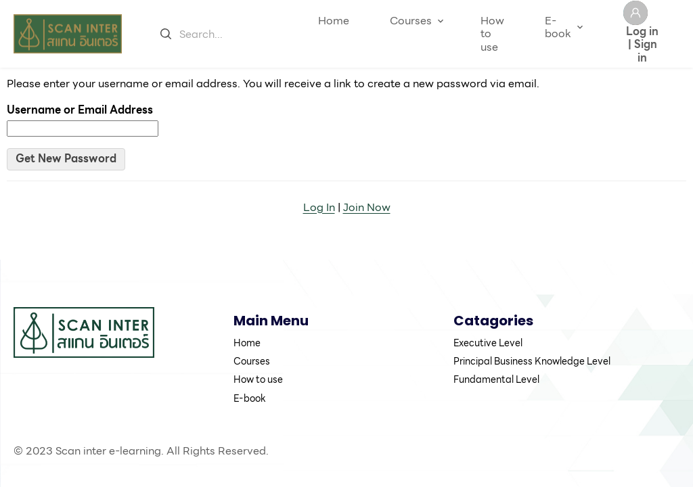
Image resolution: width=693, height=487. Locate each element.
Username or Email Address (80, 109)
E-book (558, 27)
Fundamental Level (496, 379)
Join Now (366, 207)
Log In (319, 207)
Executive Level (487, 342)
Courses (411, 20)
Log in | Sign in (642, 43)
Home (333, 20)
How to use (492, 33)
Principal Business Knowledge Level (531, 361)
